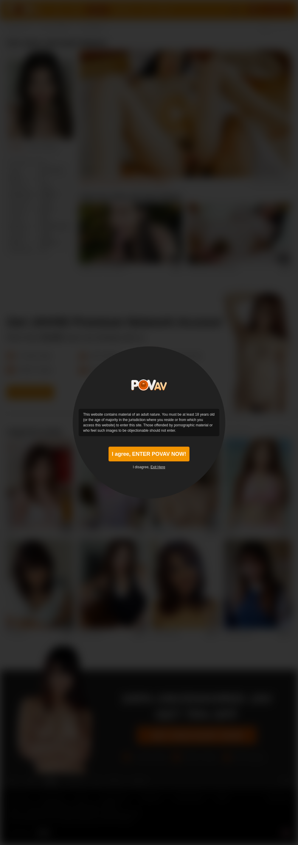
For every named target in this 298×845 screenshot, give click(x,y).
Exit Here (157, 467)
